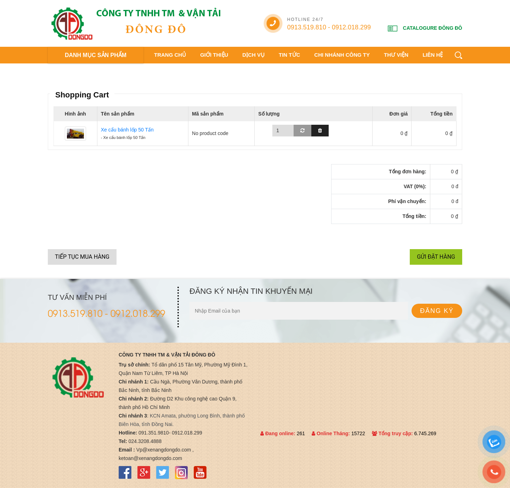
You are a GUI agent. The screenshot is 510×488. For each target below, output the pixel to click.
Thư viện (396, 55)
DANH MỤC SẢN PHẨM (95, 55)
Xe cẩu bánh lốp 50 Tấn (127, 130)
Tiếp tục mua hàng (82, 256)
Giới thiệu (214, 55)
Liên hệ (433, 55)
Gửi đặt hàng (436, 256)
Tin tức (289, 55)
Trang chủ (170, 55)
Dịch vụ (253, 55)
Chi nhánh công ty (342, 55)
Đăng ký (437, 310)
